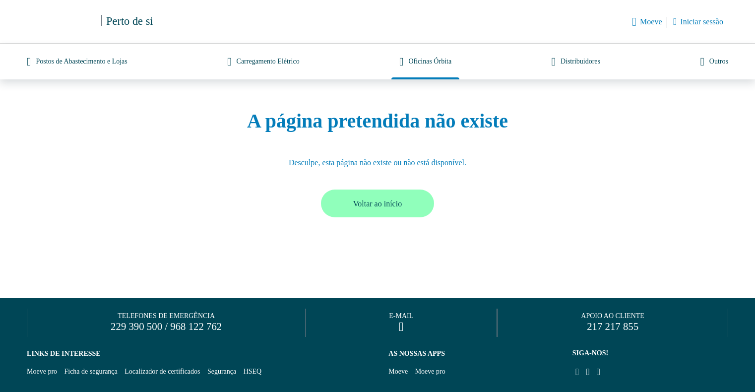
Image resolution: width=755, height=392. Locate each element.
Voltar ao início (377, 203)
